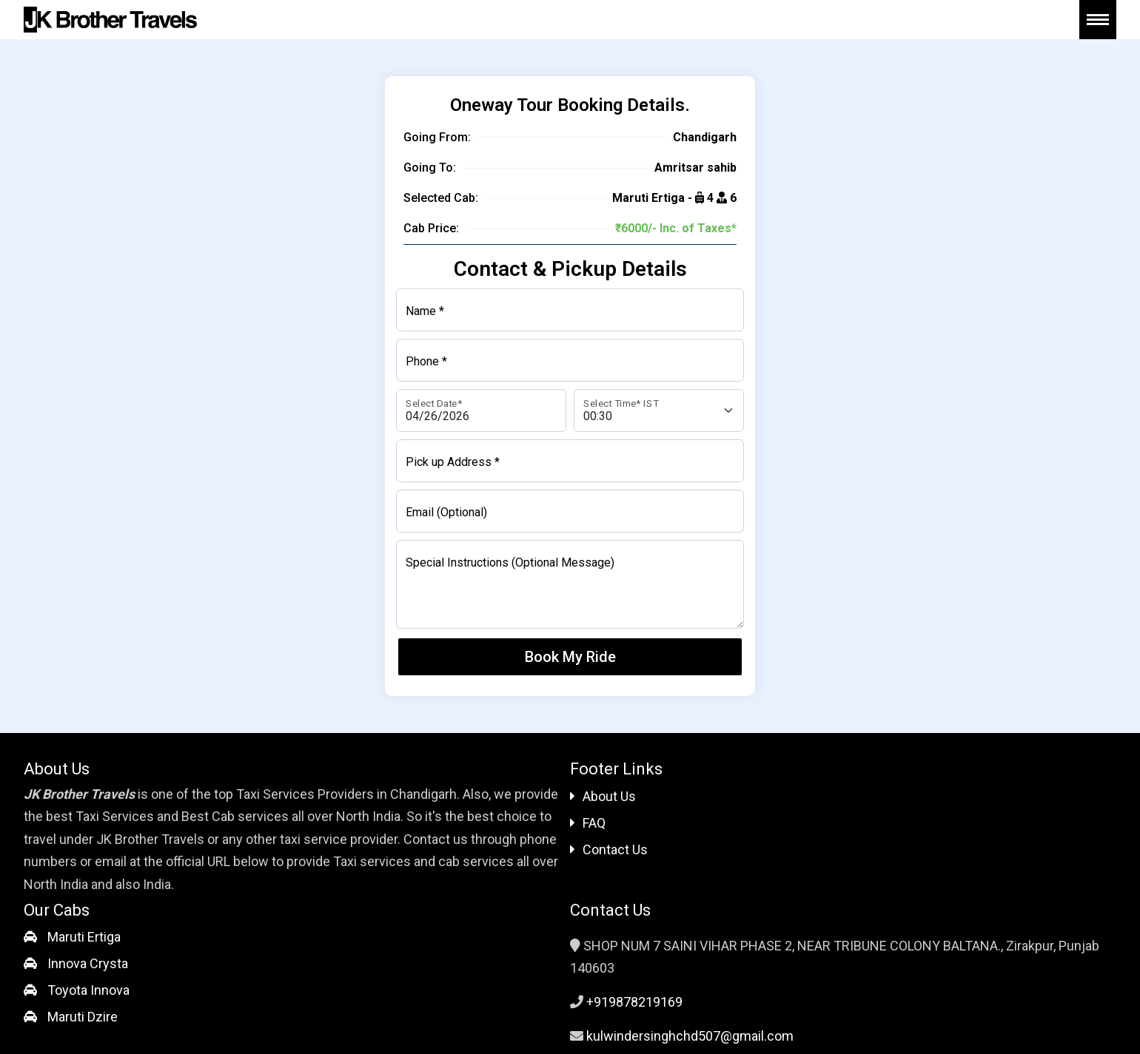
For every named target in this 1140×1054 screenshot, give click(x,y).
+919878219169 (634, 1002)
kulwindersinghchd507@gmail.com (690, 1036)
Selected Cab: (440, 198)
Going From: (437, 137)
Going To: (429, 168)
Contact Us (609, 849)
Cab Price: (431, 228)
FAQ (588, 823)
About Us (603, 796)
